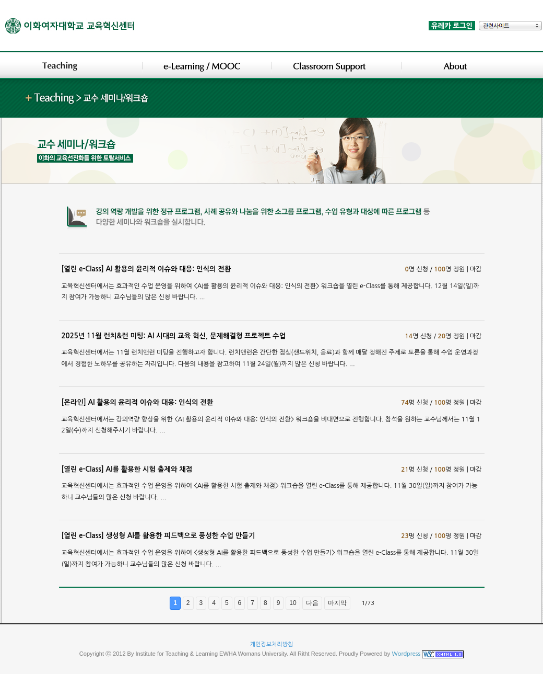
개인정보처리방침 (271, 644)
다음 (312, 603)
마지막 (337, 603)
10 (292, 603)
